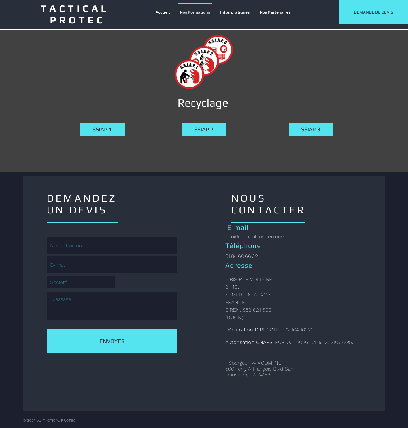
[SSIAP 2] (204, 129)
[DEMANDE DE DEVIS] (373, 12)
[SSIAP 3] (311, 129)
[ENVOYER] (112, 341)
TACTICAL (78, 8)
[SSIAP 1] (102, 129)
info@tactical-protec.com (255, 236)
